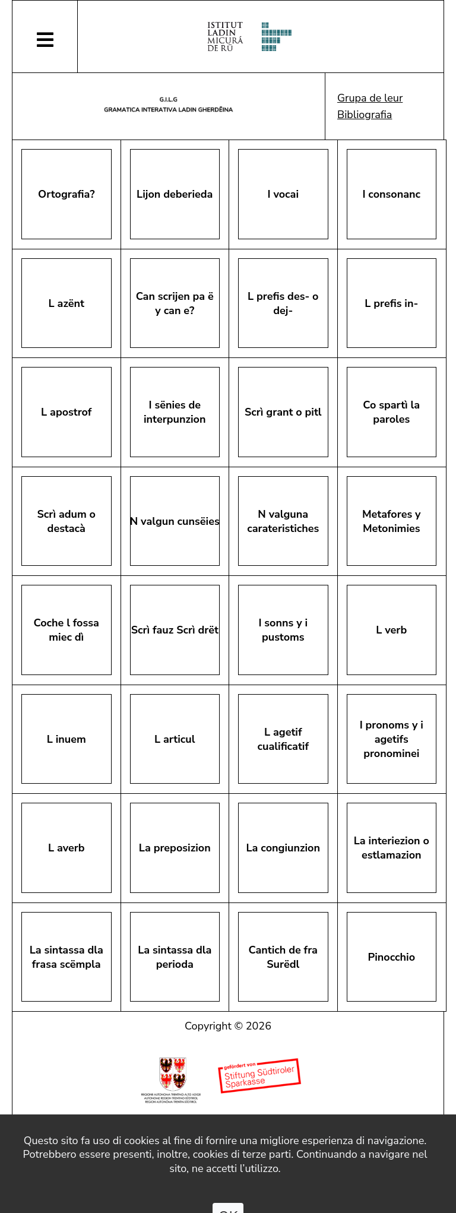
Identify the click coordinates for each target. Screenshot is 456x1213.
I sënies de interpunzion (175, 412)
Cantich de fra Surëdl (283, 957)
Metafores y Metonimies (391, 521)
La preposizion (175, 848)
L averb (66, 848)
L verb (391, 630)
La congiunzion (283, 848)
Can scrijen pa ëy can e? (175, 303)
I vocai (283, 194)
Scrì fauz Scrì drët (174, 630)
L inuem (66, 739)
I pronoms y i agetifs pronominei (391, 739)
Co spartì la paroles (391, 412)
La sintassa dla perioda (174, 957)
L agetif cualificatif (283, 739)
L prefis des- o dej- (283, 303)
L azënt (66, 303)
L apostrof (66, 412)
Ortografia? (66, 194)
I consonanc (391, 194)
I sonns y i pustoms (283, 630)
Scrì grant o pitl (283, 412)
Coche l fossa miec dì (66, 630)
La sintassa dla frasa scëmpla (66, 957)
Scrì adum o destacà (66, 521)
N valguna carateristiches (283, 521)
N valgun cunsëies (175, 521)
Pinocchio (391, 957)
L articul (174, 739)
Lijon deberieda (175, 194)
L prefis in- (391, 303)
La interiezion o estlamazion (391, 848)
